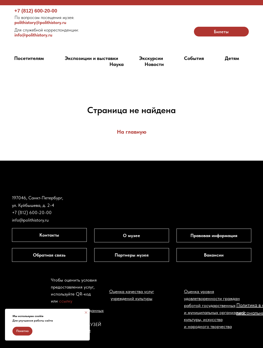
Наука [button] (116, 64)
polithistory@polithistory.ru (44, 20)
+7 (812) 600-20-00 (35, 10)
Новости (154, 64)
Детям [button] (232, 58)
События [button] (194, 58)
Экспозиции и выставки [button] (91, 58)
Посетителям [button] (29, 58)
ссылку (65, 301)
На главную (131, 131)
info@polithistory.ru (46, 32)
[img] (131, 26)
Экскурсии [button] (151, 58)
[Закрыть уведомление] (86, 312)
